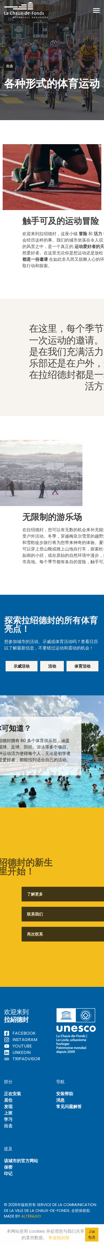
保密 (8, 1167)
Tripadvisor (22, 1059)
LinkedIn (17, 1052)
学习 (8, 1119)
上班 (8, 1113)
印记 (8, 1174)
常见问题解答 (69, 1107)
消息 (60, 1100)
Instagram (20, 1040)
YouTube (18, 1046)
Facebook (20, 1033)
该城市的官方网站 (21, 1161)
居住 (8, 1100)
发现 (8, 1107)
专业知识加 (58, 1238)
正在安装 (12, 1094)
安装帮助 (64, 1094)
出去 (8, 1126)
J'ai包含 (91, 1234)
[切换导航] (96, 10)
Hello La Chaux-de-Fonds (26, 10)
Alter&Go (31, 1216)
